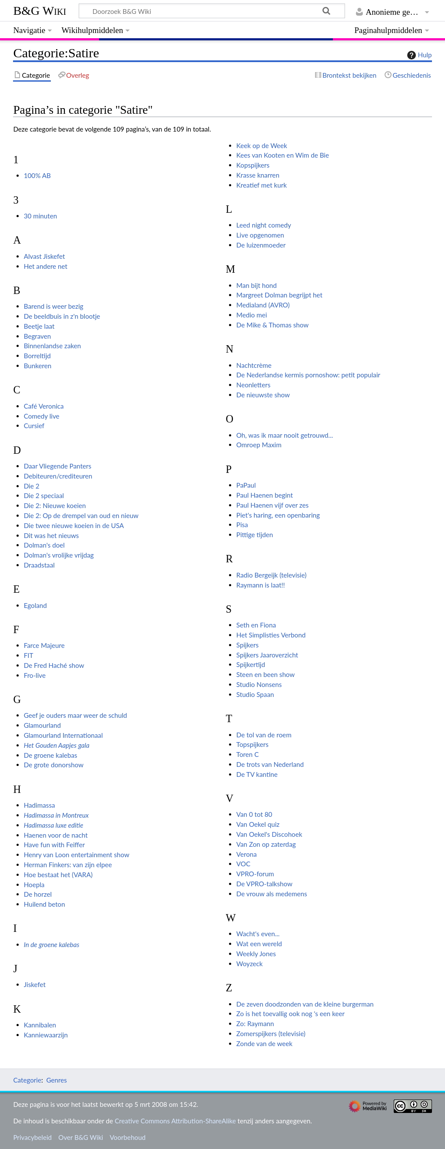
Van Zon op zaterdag (266, 844)
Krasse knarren (257, 175)
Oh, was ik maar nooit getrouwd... (284, 435)
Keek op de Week (261, 145)
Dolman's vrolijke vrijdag (59, 555)
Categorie (27, 1080)
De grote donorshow (53, 765)
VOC (243, 864)
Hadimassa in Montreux (56, 815)
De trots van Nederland (270, 764)
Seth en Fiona (256, 625)
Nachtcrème (254, 365)
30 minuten (40, 216)
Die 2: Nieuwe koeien (55, 505)
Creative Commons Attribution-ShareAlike (175, 1121)
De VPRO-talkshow (264, 884)
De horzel (38, 894)
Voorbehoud (127, 1137)
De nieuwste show (263, 395)
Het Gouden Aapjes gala (57, 745)
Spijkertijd (250, 664)
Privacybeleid (32, 1137)
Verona (246, 854)
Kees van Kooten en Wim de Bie (282, 155)
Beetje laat (39, 326)
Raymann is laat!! (260, 585)
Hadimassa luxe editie (53, 825)
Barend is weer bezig (53, 306)
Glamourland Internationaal (63, 735)
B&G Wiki (39, 10)
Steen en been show (265, 674)
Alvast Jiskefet (44, 256)
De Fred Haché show (54, 665)
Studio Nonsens (259, 684)
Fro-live (35, 675)
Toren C (247, 754)
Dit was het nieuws (51, 535)
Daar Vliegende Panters (57, 466)
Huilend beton (44, 904)
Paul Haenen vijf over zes (272, 505)
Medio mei (251, 315)
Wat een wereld (259, 944)
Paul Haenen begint (264, 495)
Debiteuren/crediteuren (58, 476)
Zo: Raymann (255, 1023)
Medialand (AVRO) (263, 305)
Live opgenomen (260, 235)
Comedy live (42, 416)
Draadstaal (39, 565)
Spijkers (247, 645)
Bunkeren (38, 366)
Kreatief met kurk (261, 185)
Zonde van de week (264, 1043)
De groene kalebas (50, 755)
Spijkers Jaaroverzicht (267, 655)
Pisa (242, 524)
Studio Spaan (255, 694)
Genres (56, 1080)
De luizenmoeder (261, 245)
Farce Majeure (44, 645)
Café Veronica (44, 406)
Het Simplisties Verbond (271, 635)
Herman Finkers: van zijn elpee (68, 864)
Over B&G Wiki (80, 1137)
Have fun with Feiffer (54, 845)
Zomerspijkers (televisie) (271, 1033)
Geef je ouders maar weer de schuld (75, 715)
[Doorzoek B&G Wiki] (211, 11)
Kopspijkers (252, 165)
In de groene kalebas (52, 944)
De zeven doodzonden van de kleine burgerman (305, 1004)
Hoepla (34, 884)
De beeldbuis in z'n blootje (62, 316)
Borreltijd (37, 356)
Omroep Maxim (259, 445)
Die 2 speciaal (44, 495)
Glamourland (42, 725)
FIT (28, 655)
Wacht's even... (258, 934)
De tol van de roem (264, 735)
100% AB (37, 175)
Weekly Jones (256, 954)
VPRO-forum (255, 874)
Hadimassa (39, 805)
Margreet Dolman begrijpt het (279, 295)
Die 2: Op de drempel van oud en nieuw (81, 515)
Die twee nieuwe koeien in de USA (74, 525)
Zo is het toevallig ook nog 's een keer (290, 1013)
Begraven (37, 336)
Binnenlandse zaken (52, 346)
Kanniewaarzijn (46, 1035)
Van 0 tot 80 (254, 814)
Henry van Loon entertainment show (77, 854)
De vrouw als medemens (271, 894)
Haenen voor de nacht (56, 835)
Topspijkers (252, 744)
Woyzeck (249, 963)
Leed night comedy (263, 225)
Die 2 (32, 486)
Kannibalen (40, 1025)
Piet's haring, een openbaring (278, 515)
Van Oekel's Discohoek (269, 834)
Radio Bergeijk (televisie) (271, 575)
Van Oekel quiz (257, 824)
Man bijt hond (256, 285)
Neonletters (253, 385)
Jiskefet (35, 984)
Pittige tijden (254, 534)
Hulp (418, 55)
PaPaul (246, 485)
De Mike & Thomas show (272, 325)
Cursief (34, 425)
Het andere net (45, 266)
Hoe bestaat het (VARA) (58, 874)
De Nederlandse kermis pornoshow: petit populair (308, 375)
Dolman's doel (44, 545)
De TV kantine (257, 774)
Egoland (35, 605)
